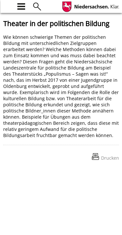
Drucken (110, 158)
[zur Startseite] (7, 5)
